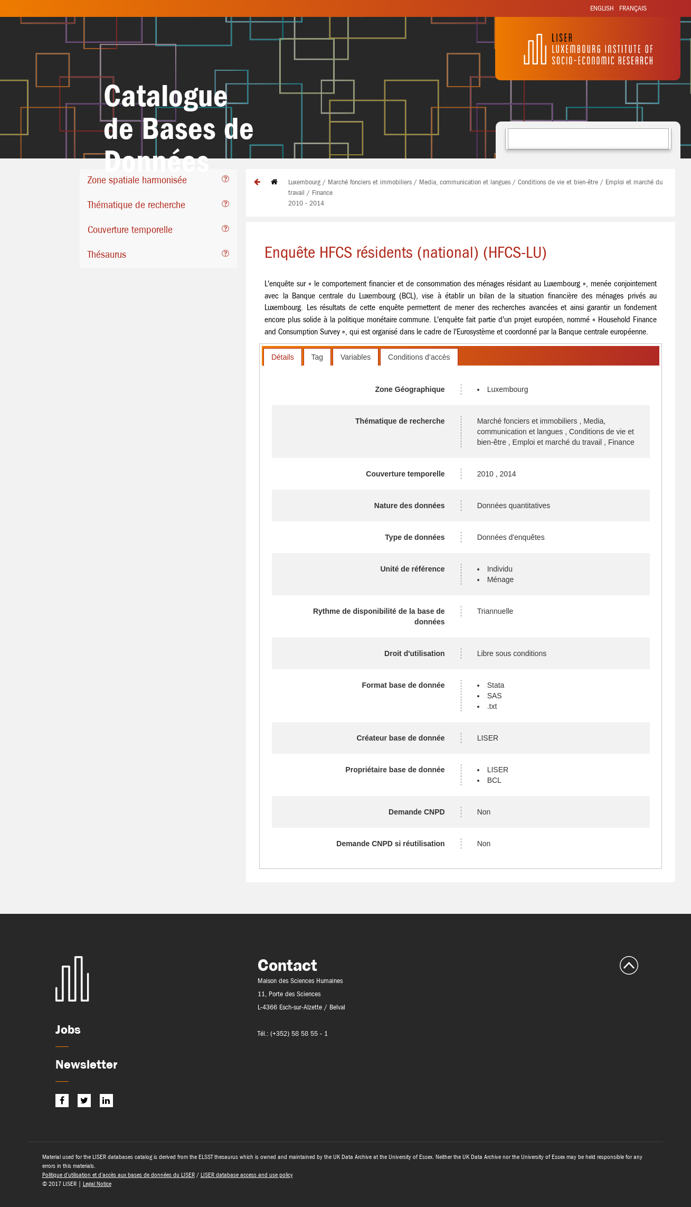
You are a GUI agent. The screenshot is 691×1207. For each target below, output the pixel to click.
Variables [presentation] (355, 357)
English (602, 8)
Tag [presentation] (317, 357)
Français (633, 8)
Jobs (68, 1029)
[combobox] (588, 138)
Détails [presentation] (282, 357)
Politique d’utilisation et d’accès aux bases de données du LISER (118, 1174)
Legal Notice (97, 1183)
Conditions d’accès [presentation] (419, 357)
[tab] (158, 181)
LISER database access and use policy (247, 1174)
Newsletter (86, 1064)
